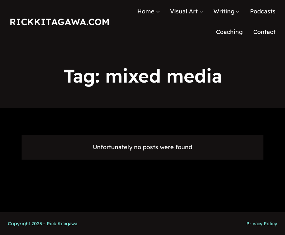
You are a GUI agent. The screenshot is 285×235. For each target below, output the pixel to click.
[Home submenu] (158, 11)
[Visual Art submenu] (201, 11)
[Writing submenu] (238, 11)
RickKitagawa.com (59, 21)
